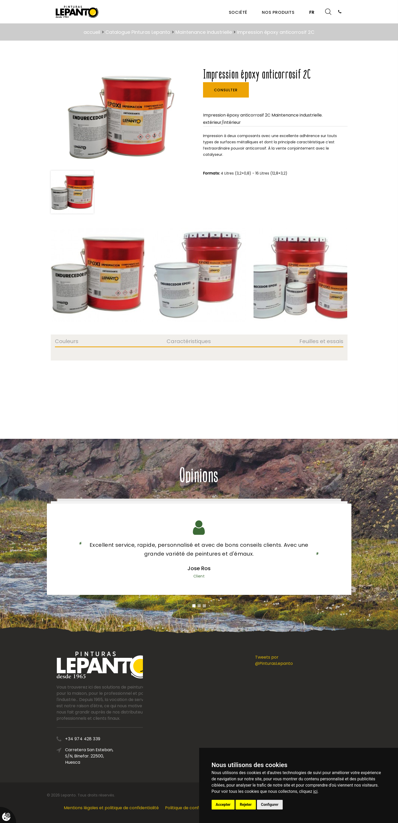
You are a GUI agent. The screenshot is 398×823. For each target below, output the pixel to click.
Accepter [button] (223, 804)
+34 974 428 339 (122, 739)
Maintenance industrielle (203, 32)
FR (311, 12)
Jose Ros (199, 568)
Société (238, 12)
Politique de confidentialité (192, 808)
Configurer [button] (270, 804)
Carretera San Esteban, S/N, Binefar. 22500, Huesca (129, 756)
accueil (92, 32)
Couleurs (66, 342)
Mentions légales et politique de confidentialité (111, 808)
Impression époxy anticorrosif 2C (275, 32)
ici (315, 791)
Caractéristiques (189, 342)
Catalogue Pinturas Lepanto (137, 32)
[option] (118, 117)
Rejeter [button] (245, 804)
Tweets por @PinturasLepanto (274, 660)
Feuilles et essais (321, 342)
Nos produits (278, 12)
